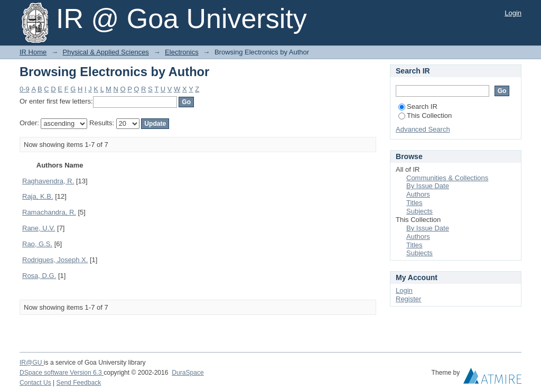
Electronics (182, 52)
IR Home (33, 52)
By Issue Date (427, 186)
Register (408, 299)
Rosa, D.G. (39, 276)
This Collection (425, 115)
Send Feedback (79, 382)
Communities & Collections (447, 178)
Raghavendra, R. (48, 181)
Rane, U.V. (38, 228)
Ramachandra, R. (49, 212)
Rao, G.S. (37, 244)
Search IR (417, 106)
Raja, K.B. (37, 196)
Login (513, 13)
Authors (418, 194)
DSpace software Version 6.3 (62, 372)
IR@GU (32, 362)
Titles (414, 203)
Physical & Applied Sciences (106, 52)
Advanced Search (423, 129)
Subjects (419, 211)
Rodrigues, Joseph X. (55, 260)
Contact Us (35, 382)
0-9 (25, 89)
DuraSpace (187, 372)
